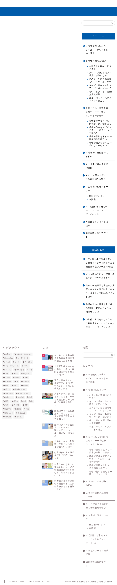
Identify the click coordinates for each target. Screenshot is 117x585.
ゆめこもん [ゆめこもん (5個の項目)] (9, 358)
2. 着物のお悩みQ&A (96, 61)
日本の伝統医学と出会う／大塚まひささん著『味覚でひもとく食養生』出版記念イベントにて (100, 291)
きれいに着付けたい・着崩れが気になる (100, 74)
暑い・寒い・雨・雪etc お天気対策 (100, 93)
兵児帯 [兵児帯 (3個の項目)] (7, 378)
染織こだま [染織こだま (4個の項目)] (9, 397)
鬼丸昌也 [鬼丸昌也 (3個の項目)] (8, 417)
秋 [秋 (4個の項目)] (32, 401)
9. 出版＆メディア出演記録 (97, 224)
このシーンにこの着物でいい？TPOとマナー (100, 80)
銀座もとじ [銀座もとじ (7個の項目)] (9, 413)
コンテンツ (86, 4)
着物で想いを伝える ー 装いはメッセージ (100, 144)
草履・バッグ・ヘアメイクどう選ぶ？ (100, 99)
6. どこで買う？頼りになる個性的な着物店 (97, 177)
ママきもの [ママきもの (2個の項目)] (20, 370)
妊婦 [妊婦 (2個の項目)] (6, 385)
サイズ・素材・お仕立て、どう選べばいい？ (100, 86)
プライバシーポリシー (16, 581)
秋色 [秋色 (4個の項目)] (6, 405)
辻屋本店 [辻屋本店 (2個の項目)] (8, 409)
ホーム (12, 4)
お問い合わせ (105, 4)
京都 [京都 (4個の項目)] (6, 374)
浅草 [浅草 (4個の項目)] (30, 397)
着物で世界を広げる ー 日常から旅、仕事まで (100, 122)
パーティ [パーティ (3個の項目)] (8, 370)
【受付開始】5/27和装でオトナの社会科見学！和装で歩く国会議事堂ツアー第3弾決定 (100, 263)
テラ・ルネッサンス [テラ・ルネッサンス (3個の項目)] (12, 366)
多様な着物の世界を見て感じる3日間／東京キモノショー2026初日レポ (100, 308)
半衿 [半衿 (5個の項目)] (26, 378)
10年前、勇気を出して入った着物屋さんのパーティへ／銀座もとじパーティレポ (100, 323)
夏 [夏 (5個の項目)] (17, 381)
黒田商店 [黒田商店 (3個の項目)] (19, 417)
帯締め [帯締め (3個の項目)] (25, 385)
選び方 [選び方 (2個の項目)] (18, 409)
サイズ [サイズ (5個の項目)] (7, 362)
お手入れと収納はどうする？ (100, 67)
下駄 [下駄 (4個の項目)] (30, 370)
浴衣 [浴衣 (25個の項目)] (6, 401)
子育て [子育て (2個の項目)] (16, 385)
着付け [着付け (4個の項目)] (16, 401)
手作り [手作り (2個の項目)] (7, 389)
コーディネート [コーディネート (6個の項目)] (23, 358)
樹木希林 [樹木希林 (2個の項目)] (21, 397)
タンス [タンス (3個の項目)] (17, 362)
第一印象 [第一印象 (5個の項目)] (16, 405)
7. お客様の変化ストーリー (68, 5)
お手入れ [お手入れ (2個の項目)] (8, 354)
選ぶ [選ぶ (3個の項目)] (27, 409)
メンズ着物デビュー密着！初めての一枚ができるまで (100, 276)
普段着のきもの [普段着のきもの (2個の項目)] (20, 389)
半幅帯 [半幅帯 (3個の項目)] (17, 378)
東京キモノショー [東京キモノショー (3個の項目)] (24, 393)
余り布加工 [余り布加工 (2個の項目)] (27, 374)
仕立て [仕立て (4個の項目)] (16, 374)
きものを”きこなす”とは (31, 5)
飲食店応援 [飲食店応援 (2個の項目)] (21, 413)
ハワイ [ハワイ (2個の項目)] (26, 366)
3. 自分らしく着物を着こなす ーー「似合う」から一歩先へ (97, 112)
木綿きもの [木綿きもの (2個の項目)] (9, 393)
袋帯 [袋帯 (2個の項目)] (26, 405)
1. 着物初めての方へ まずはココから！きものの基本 (97, 49)
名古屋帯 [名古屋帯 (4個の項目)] (8, 381)
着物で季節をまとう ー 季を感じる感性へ (100, 137)
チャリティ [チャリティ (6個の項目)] (28, 362)
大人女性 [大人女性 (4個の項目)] (26, 381)
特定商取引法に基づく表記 (40, 581)
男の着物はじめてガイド (97, 235)
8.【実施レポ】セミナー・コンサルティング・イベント (96, 210)
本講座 (92, 199)
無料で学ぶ (50, 4)
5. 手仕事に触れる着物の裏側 (97, 166)
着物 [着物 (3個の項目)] (24, 401)
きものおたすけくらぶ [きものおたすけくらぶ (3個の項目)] (23, 354)
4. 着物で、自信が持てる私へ (97, 155)
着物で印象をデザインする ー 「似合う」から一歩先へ (101, 130)
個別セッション (97, 196)
